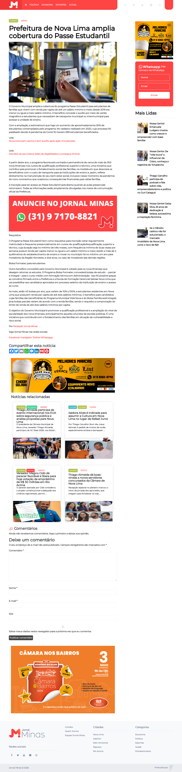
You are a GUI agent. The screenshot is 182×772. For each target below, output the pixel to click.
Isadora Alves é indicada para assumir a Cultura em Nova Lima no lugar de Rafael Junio (88, 415)
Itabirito (97, 738)
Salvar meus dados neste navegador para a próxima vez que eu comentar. (50, 631)
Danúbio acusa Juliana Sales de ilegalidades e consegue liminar (44, 154)
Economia (47, 5)
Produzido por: (161, 768)
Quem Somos (72, 731)
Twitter (36, 337)
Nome (13, 588)
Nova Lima (98, 734)
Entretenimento (143, 751)
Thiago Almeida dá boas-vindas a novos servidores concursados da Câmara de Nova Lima (86, 479)
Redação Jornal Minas (25, 326)
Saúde (138, 747)
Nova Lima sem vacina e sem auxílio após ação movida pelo (42, 141)
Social (73, 5)
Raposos (97, 747)
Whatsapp (47, 337)
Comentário (16, 550)
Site (11, 614)
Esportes (61, 5)
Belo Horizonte (100, 743)
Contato (69, 727)
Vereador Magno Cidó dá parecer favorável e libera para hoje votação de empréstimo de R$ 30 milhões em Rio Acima (36, 479)
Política (34, 5)
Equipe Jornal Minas (75, 735)
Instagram (26, 337)
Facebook (14, 337)
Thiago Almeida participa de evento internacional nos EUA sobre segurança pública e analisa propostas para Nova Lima (36, 415)
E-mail (13, 601)
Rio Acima (98, 751)
